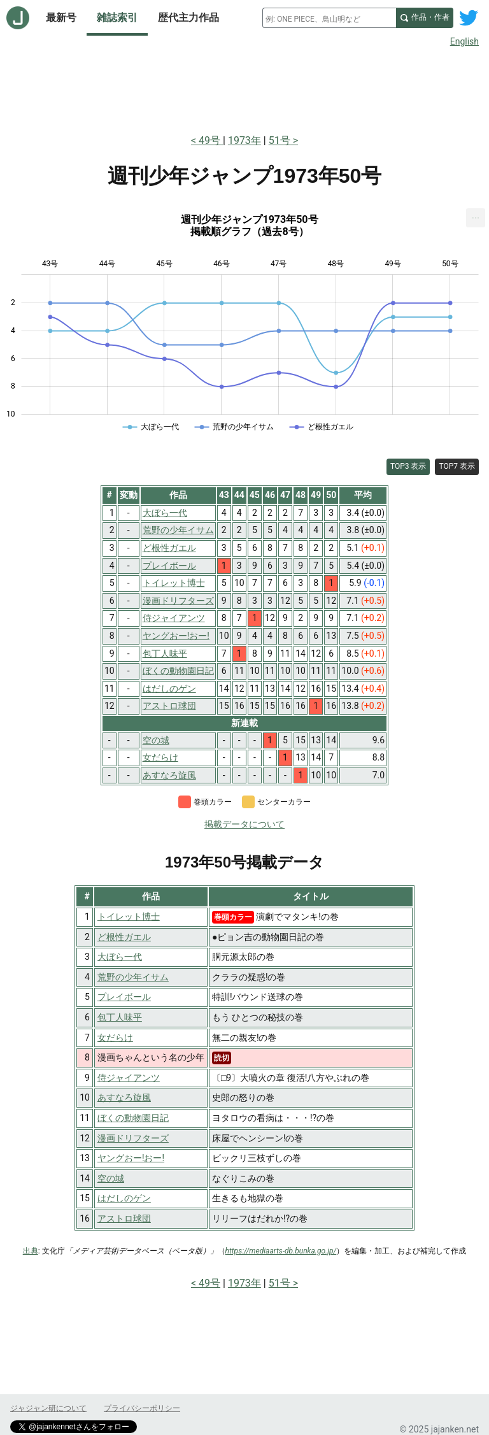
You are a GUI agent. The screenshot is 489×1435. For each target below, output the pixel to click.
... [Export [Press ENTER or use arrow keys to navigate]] (476, 215)
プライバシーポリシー (142, 1408)
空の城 (110, 1178)
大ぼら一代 (119, 957)
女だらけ (115, 1037)
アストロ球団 (124, 1218)
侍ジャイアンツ (128, 1078)
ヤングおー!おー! (130, 1158)
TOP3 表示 (408, 466)
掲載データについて (244, 824)
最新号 (61, 17)
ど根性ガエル (124, 937)
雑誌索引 (117, 17)
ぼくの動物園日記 (133, 1118)
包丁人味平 (119, 1017)
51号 (279, 140)
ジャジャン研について (48, 1408)
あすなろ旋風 (124, 1097)
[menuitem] (475, 217)
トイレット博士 (128, 916)
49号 (211, 140)
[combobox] (329, 18)
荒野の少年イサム (133, 977)
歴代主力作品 (188, 17)
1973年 (244, 140)
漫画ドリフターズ (133, 1138)
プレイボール (124, 997)
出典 (30, 1250)
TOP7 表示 (457, 466)
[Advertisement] (244, 88)
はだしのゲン (124, 1198)
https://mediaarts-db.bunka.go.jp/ (281, 1250)
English (464, 41)
